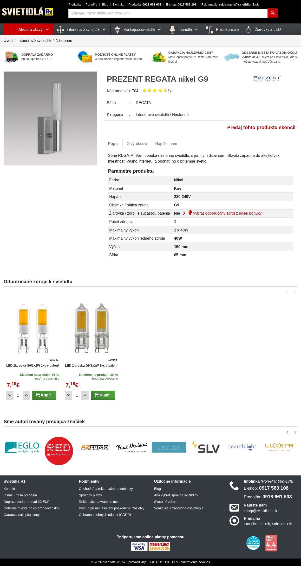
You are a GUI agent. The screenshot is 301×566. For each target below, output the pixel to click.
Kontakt (118, 4)
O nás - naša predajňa (20, 495)
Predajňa (74, 4)
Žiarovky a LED (263, 29)
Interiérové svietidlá (34, 41)
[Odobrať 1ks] (9, 395)
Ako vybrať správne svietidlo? (176, 495)
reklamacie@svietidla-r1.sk (230, 4)
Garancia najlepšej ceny (21, 515)
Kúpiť (43, 395)
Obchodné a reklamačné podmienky (106, 489)
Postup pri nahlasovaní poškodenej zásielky (111, 508)
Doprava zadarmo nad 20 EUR (27, 502)
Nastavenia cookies (195, 562)
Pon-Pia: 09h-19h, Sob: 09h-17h (268, 524)
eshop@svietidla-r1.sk (260, 511)
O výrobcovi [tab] (137, 144)
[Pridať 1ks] (26, 395)
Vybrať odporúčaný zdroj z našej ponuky (221, 213)
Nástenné (64, 41)
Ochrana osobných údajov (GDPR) (105, 515)
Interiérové (152, 114)
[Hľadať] (273, 13)
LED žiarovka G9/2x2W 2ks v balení (32, 365)
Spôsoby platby (90, 495)
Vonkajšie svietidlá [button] (138, 29)
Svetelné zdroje (165, 502)
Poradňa (91, 4)
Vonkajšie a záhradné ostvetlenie (178, 508)
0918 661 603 (144, 4)
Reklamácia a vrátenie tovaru (101, 502)
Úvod (8, 41)
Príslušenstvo (222, 29)
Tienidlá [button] (184, 29)
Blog (105, 4)
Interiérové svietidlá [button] (82, 29)
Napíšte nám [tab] (166, 144)
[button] (288, 292)
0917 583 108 (181, 4)
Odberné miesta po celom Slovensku (31, 508)
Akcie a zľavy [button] (34, 29)
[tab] (113, 144)
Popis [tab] (113, 144)
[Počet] (18, 395)
